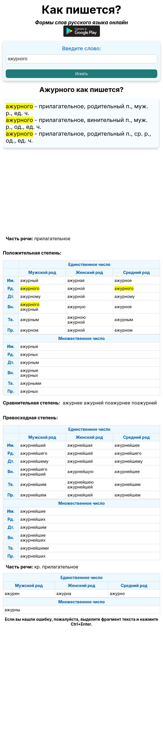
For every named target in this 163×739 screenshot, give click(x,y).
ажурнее (73, 403)
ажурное (123, 280)
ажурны (12, 609)
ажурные (29, 346)
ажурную (76, 306)
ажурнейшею (80, 482)
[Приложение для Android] (81, 35)
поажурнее (117, 403)
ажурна (63, 593)
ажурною (76, 317)
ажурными (30, 383)
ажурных (29, 354)
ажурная (76, 280)
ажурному (30, 296)
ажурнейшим (33, 484)
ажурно (117, 593)
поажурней (144, 403)
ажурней (94, 403)
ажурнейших (33, 519)
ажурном (29, 330)
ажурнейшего (33, 453)
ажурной (76, 288)
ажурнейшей (80, 453)
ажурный (29, 280)
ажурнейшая (79, 445)
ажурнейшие (33, 511)
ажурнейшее (127, 445)
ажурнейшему (34, 461)
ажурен (12, 593)
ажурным (29, 319)
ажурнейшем (33, 494)
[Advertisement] (81, 192)
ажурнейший (33, 445)
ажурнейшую (80, 471)
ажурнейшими (34, 548)
